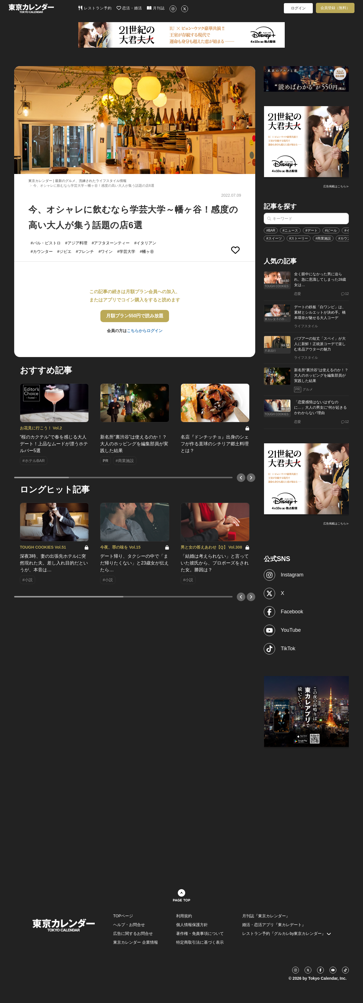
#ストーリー (298, 238)
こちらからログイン (144, 330)
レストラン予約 (95, 8)
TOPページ (123, 916)
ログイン (298, 8)
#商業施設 (323, 238)
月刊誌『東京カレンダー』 (266, 916)
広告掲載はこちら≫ (336, 186)
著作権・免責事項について (200, 933)
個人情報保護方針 (192, 925)
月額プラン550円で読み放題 (135, 315)
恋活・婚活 (129, 8)
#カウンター (347, 238)
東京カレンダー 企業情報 (135, 942)
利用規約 (184, 916)
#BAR (270, 230)
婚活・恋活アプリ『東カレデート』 (274, 925)
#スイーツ (274, 238)
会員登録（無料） (335, 8)
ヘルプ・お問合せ (129, 925)
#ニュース (290, 230)
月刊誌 (156, 8)
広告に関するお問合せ (133, 933)
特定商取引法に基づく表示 (200, 942)
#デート (311, 230)
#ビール (331, 230)
